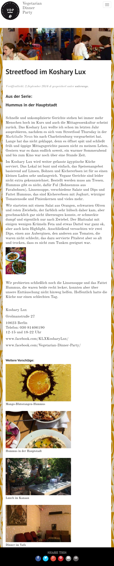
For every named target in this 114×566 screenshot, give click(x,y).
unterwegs (81, 86)
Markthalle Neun (19, 137)
